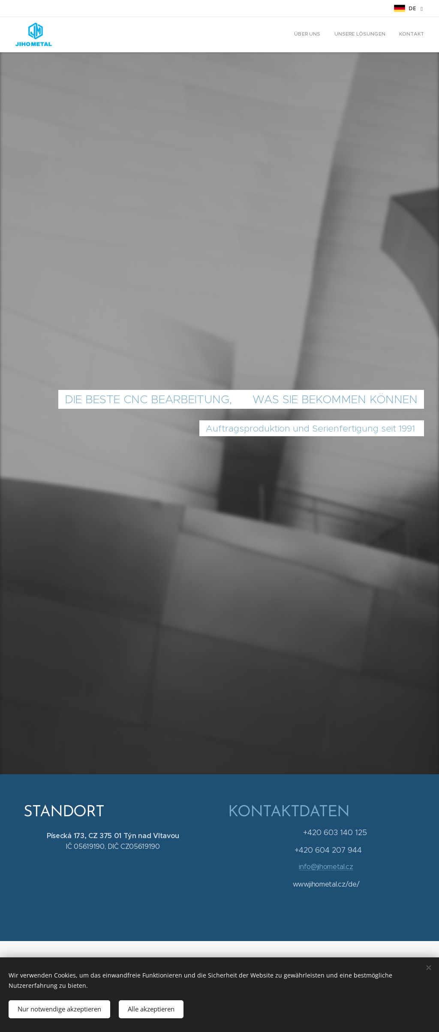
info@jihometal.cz (326, 866)
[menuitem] (398, 34)
